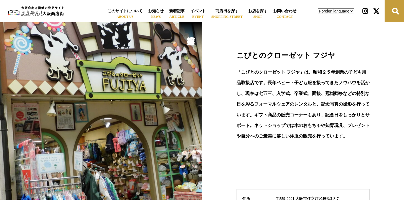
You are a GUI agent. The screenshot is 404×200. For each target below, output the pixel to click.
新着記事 (177, 11)
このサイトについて (125, 11)
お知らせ (156, 11)
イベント (198, 11)
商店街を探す (227, 11)
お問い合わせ (284, 11)
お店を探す (258, 11)
